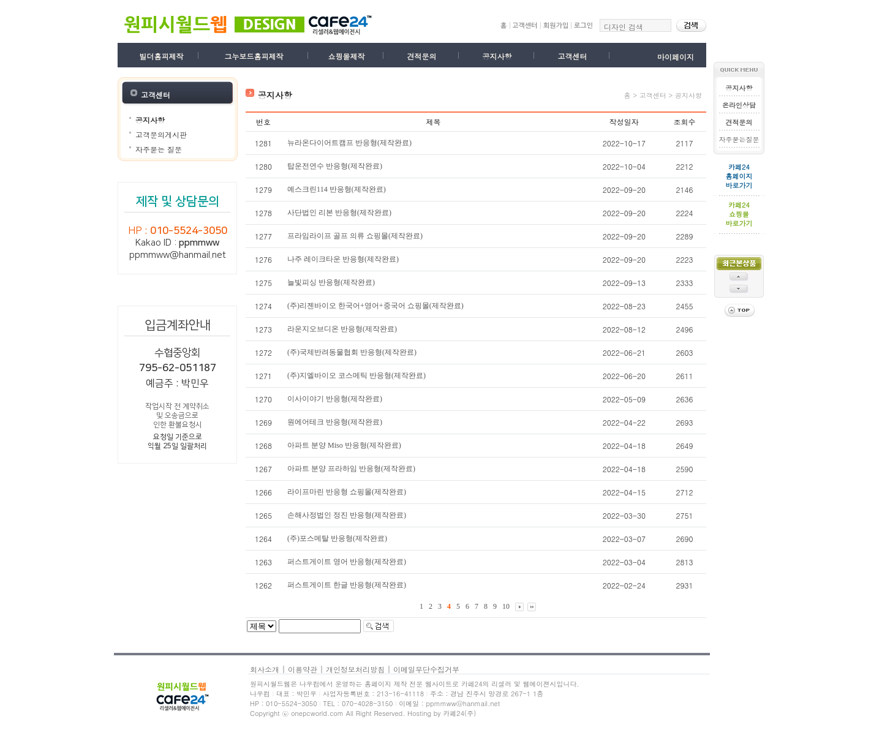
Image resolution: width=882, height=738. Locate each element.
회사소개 (264, 669)
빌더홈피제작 (162, 56)
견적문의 (421, 56)
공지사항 (496, 56)
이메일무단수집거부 (426, 669)
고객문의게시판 (161, 134)
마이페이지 (675, 56)
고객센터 (572, 56)
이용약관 (302, 669)
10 (506, 606)
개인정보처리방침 (355, 669)
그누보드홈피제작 (253, 56)
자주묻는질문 (739, 139)
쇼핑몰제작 (346, 56)
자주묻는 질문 (158, 149)
